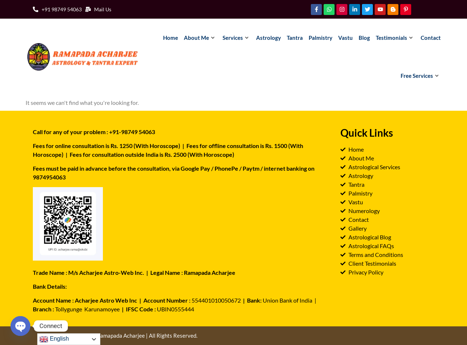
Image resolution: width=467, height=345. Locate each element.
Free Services (421, 76)
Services (237, 38)
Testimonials (395, 38)
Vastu (345, 37)
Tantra (295, 37)
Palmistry (320, 37)
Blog (364, 37)
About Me (200, 38)
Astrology (268, 37)
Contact (431, 37)
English (54, 339)
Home (170, 37)
